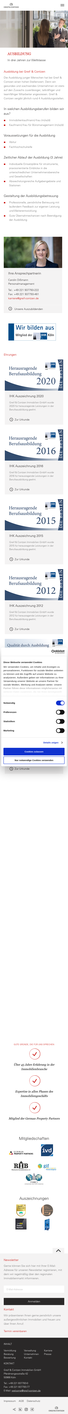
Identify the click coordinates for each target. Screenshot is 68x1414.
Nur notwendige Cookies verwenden (34, 760)
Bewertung (10, 1357)
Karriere (48, 1350)
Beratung (8, 1354)
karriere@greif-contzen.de (23, 298)
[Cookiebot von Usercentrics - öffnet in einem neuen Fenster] (51, 652)
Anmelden (34, 1301)
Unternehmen (31, 1354)
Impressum (10, 1400)
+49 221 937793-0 (18, 1383)
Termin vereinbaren (15, 1331)
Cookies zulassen (34, 751)
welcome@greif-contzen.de (26, 1390)
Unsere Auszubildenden (28, 309)
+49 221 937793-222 (26, 290)
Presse (47, 1354)
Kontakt (28, 1357)
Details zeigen (50, 742)
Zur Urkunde (22, 419)
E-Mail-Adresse (15, 1289)
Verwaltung (30, 1350)
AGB (21, 1400)
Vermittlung (10, 1350)
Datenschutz (33, 1400)
